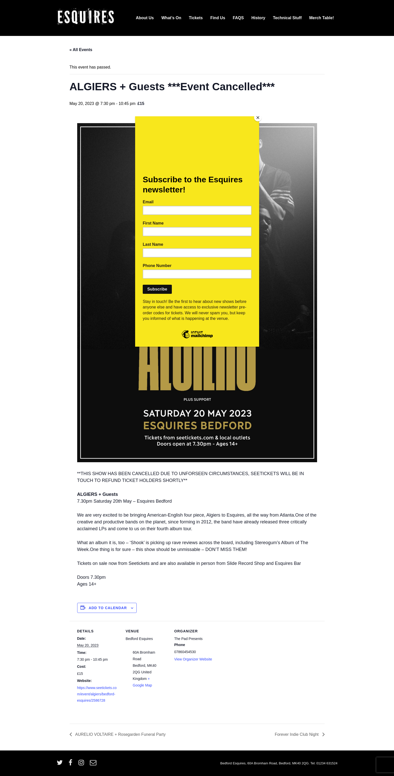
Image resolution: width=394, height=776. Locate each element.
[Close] (258, 117)
